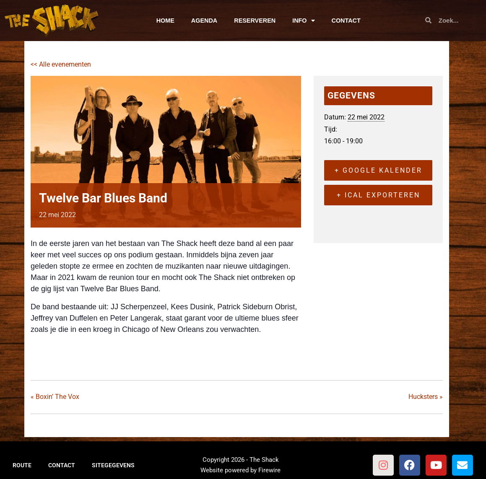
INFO (303, 20)
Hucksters (425, 397)
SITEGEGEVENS (113, 465)
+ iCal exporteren (378, 195)
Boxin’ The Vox (55, 397)
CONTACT (346, 20)
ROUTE (22, 465)
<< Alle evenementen (61, 64)
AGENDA (204, 20)
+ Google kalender (378, 170)
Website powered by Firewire (240, 470)
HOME (165, 20)
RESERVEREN (254, 20)
